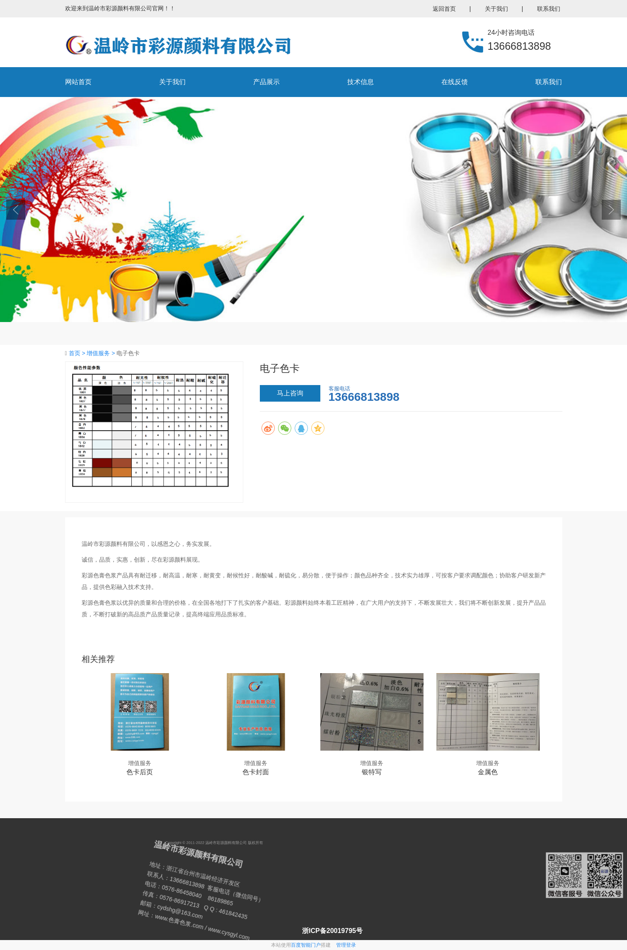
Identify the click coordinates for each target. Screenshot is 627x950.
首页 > (78, 353)
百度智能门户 (306, 945)
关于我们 (496, 8)
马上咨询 (290, 393)
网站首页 (78, 81)
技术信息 (360, 81)
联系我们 (548, 8)
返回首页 (444, 8)
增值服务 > (101, 353)
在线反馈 (454, 81)
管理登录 (346, 945)
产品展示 (266, 81)
